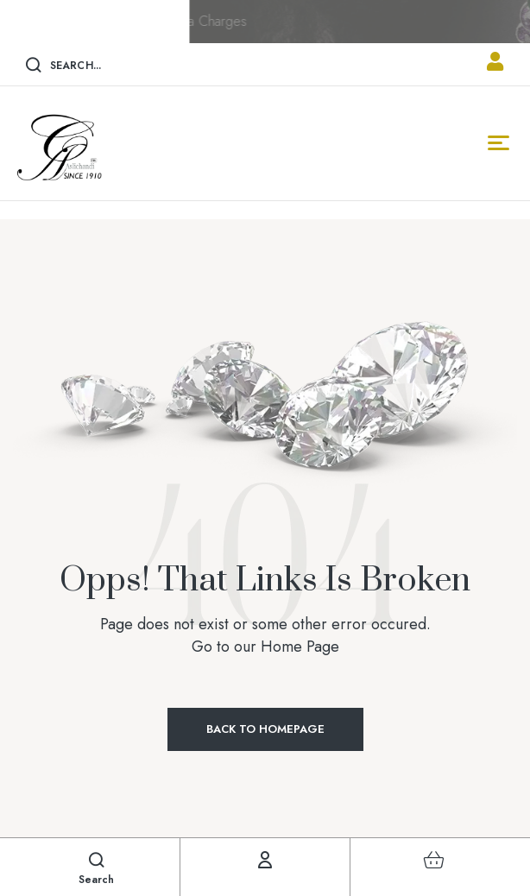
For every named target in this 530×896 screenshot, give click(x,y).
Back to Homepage (265, 729)
